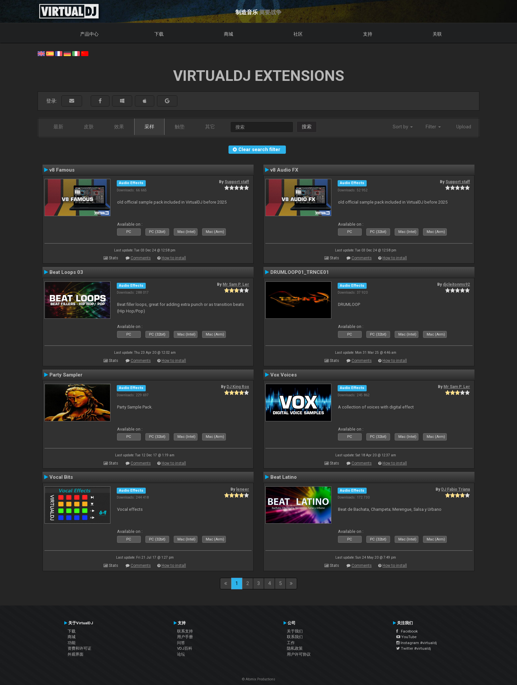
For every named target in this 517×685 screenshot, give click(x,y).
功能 (72, 642)
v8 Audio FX (284, 170)
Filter (433, 127)
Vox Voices (283, 375)
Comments (141, 258)
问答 (181, 642)
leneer (242, 489)
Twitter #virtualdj (413, 648)
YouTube (406, 637)
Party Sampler (65, 375)
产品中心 (89, 34)
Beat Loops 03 (66, 272)
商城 (228, 34)
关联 (437, 34)
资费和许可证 (79, 648)
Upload (463, 127)
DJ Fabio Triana (455, 489)
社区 (298, 34)
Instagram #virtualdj (416, 642)
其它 (210, 127)
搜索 (307, 127)
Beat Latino (283, 477)
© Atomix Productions (258, 679)
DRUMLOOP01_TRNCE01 (299, 272)
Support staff (237, 181)
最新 (58, 127)
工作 (291, 642)
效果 (119, 127)
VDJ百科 (184, 648)
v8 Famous (62, 170)
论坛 (181, 654)
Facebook (407, 631)
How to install (174, 258)
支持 (367, 34)
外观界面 (75, 654)
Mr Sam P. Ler (236, 284)
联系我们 (295, 637)
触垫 (180, 127)
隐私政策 (295, 648)
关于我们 (295, 631)
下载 (159, 34)
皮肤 (89, 127)
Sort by (403, 127)
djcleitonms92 (456, 284)
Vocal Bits (61, 477)
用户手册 (185, 637)
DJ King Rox (238, 386)
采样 (149, 127)
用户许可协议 (299, 654)
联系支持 (185, 631)
